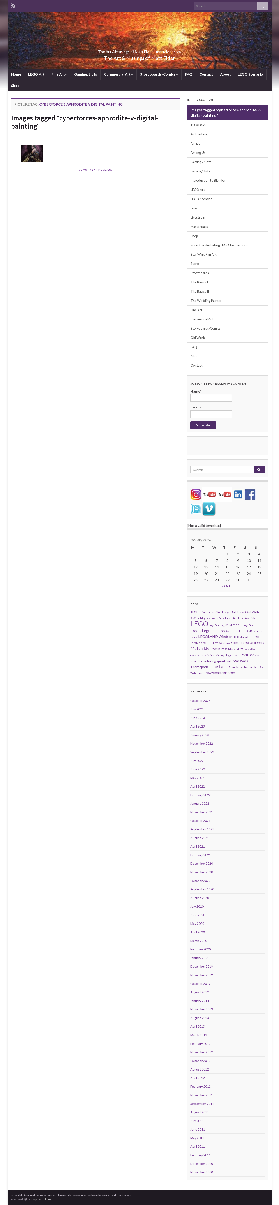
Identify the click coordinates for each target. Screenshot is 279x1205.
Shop (15, 85)
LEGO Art (36, 74)
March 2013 (198, 1035)
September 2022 (202, 752)
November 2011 (201, 1095)
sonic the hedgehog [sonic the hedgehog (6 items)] (203, 661)
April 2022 (197, 786)
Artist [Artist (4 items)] (202, 612)
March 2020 (198, 941)
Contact (206, 74)
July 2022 (197, 760)
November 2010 (201, 1172)
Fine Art (59, 74)
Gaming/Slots (85, 74)
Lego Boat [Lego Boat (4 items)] (214, 625)
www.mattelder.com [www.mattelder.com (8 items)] (220, 673)
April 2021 (197, 846)
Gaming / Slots (201, 162)
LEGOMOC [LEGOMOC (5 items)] (254, 637)
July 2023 (197, 709)
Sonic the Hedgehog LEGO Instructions (219, 245)
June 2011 (197, 1129)
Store (195, 264)
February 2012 (200, 1086)
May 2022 (197, 778)
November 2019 (201, 975)
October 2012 (200, 1061)
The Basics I (199, 282)
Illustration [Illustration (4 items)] (231, 618)
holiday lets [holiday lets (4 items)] (203, 618)
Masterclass (199, 227)
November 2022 (201, 743)
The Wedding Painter (206, 301)
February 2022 (200, 795)
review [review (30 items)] (246, 654)
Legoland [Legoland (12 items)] (210, 630)
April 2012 (197, 1078)
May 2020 (197, 923)
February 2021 (200, 855)
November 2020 (201, 872)
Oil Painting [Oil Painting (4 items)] (207, 655)
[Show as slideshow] (95, 170)
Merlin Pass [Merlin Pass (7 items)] (220, 649)
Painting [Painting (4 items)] (219, 655)
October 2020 (200, 881)
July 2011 (197, 1121)
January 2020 (199, 958)
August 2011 (199, 1112)
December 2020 (201, 863)
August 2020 (199, 898)
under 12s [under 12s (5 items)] (256, 667)
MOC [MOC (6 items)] (243, 649)
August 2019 (199, 992)
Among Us (198, 153)
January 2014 (199, 1001)
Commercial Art (118, 74)
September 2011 (202, 1103)
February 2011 (200, 1155)
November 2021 (201, 812)
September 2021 (202, 829)
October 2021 (200, 821)
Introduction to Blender (208, 180)
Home (16, 74)
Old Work (198, 338)
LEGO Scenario (250, 74)
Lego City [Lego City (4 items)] (225, 625)
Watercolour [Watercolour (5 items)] (198, 673)
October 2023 (200, 700)
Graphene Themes (42, 1199)
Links (194, 208)
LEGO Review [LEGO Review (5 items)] (213, 642)
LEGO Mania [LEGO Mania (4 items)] (240, 636)
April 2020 (197, 932)
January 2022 (199, 803)
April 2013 (197, 1026)
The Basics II (200, 291)
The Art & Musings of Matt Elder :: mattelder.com (139, 50)
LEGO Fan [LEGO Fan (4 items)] (236, 625)
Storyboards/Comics (159, 74)
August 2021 (199, 838)
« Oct (226, 586)
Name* (211, 395)
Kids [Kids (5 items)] (252, 618)
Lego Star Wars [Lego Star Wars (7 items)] (253, 642)
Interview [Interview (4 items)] (243, 618)
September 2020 (202, 889)
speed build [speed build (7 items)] (224, 661)
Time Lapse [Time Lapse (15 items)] (219, 666)
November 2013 (201, 1009)
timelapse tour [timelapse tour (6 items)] (240, 667)
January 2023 (199, 735)
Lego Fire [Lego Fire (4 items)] (248, 625)
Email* (211, 412)
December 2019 (201, 966)
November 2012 (201, 1052)
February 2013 (200, 1043)
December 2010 (201, 1164)
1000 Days (198, 125)
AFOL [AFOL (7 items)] (194, 612)
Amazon (196, 143)
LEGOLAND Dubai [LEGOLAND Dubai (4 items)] (228, 631)
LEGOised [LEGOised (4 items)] (195, 631)
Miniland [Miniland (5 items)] (233, 649)
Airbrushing (199, 134)
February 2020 (200, 949)
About (225, 74)
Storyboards (200, 273)
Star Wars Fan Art (204, 254)
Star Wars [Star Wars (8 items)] (240, 661)
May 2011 (197, 1138)
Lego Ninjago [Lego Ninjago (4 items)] (197, 642)
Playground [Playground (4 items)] (231, 655)
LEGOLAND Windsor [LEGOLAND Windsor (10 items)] (215, 636)
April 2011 (197, 1146)
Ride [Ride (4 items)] (257, 655)
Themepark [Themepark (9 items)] (199, 667)
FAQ (188, 74)
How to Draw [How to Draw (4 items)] (217, 618)
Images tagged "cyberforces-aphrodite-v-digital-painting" (85, 122)
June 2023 (197, 718)
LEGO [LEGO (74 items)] (199, 624)
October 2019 (200, 983)
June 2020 (197, 915)
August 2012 (199, 1069)
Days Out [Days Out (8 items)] (229, 612)
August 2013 (199, 1018)
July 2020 (197, 906)
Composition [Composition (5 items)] (213, 612)
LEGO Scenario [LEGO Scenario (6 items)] (232, 642)
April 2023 (197, 726)
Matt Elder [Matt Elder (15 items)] (200, 648)
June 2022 (197, 769)
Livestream (198, 217)
